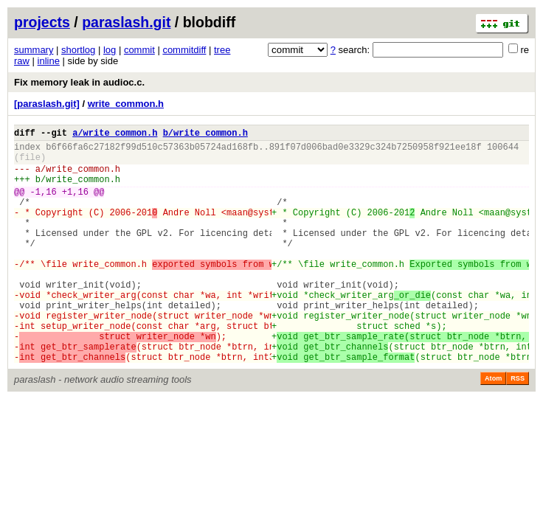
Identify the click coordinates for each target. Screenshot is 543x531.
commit (139, 49)
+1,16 (75, 204)
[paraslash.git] (47, 103)
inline (49, 60)
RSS (518, 427)
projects (42, 22)
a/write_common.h (114, 134)
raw (22, 60)
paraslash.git (126, 22)
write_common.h (126, 103)
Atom (493, 427)
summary (33, 49)
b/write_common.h (205, 134)
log (109, 49)
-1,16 (43, 204)
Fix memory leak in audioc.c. (79, 82)
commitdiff (184, 49)
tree (222, 49)
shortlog (78, 49)
